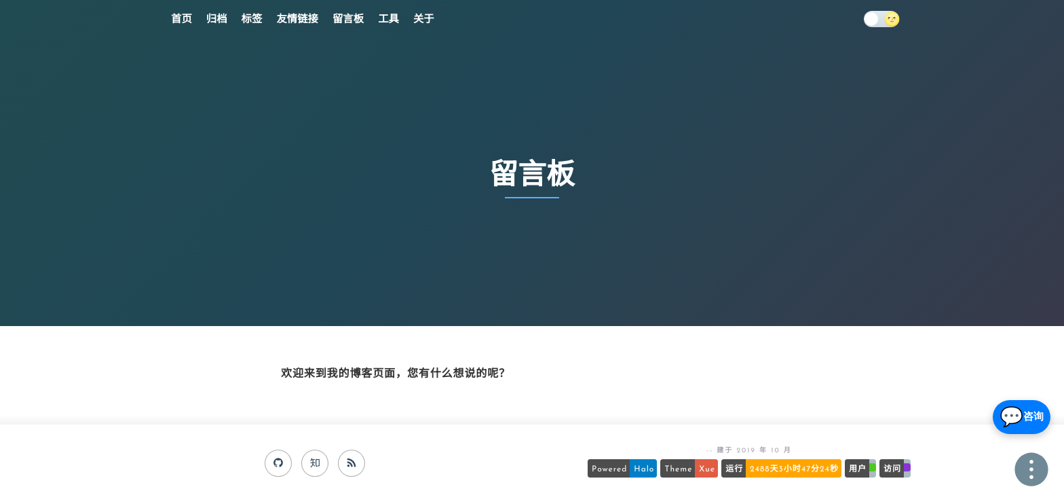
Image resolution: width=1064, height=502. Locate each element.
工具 (388, 19)
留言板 (348, 19)
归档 (216, 19)
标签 (252, 19)
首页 (181, 19)
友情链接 (297, 19)
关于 (423, 19)
